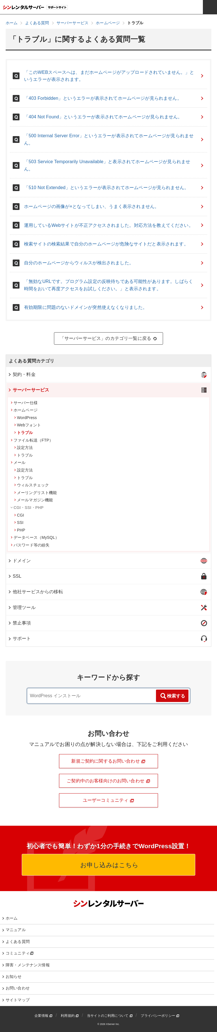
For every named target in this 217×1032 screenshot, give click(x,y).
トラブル (23, 432)
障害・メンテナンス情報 (28, 965)
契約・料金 (22, 374)
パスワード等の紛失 (30, 545)
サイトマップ (18, 1000)
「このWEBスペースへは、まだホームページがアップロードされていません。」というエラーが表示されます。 (114, 76)
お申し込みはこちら (109, 865)
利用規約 (70, 1016)
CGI (19, 515)
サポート (19, 638)
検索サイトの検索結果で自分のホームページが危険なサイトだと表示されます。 (114, 244)
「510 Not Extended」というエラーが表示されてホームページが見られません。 (114, 187)
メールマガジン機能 (33, 500)
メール (18, 462)
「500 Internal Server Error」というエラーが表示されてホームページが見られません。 (114, 139)
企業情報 (43, 1016)
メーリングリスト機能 (35, 492)
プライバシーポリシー (160, 1016)
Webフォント (27, 425)
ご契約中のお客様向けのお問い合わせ (108, 780)
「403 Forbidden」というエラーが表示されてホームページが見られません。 (114, 98)
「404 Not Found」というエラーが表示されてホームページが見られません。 (114, 116)
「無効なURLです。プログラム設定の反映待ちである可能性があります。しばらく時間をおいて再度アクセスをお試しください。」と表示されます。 (114, 285)
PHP (19, 530)
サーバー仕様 (24, 402)
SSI (18, 522)
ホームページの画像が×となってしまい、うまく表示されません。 (114, 206)
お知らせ (14, 976)
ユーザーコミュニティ (108, 800)
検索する (172, 696)
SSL (14, 576)
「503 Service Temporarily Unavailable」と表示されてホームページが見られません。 (114, 165)
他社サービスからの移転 (35, 591)
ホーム (12, 918)
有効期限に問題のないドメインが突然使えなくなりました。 (114, 307)
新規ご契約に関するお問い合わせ (108, 761)
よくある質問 (18, 941)
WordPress (25, 417)
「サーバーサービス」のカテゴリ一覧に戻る (108, 338)
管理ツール (22, 607)
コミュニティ (20, 953)
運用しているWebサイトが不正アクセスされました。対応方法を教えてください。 (114, 225)
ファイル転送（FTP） (32, 440)
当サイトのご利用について (110, 1016)
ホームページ (24, 410)
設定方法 (23, 447)
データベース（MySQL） (35, 537)
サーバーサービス (28, 389)
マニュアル (16, 929)
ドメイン (19, 560)
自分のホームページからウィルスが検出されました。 (114, 262)
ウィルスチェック (31, 485)
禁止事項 (19, 623)
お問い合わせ (18, 988)
